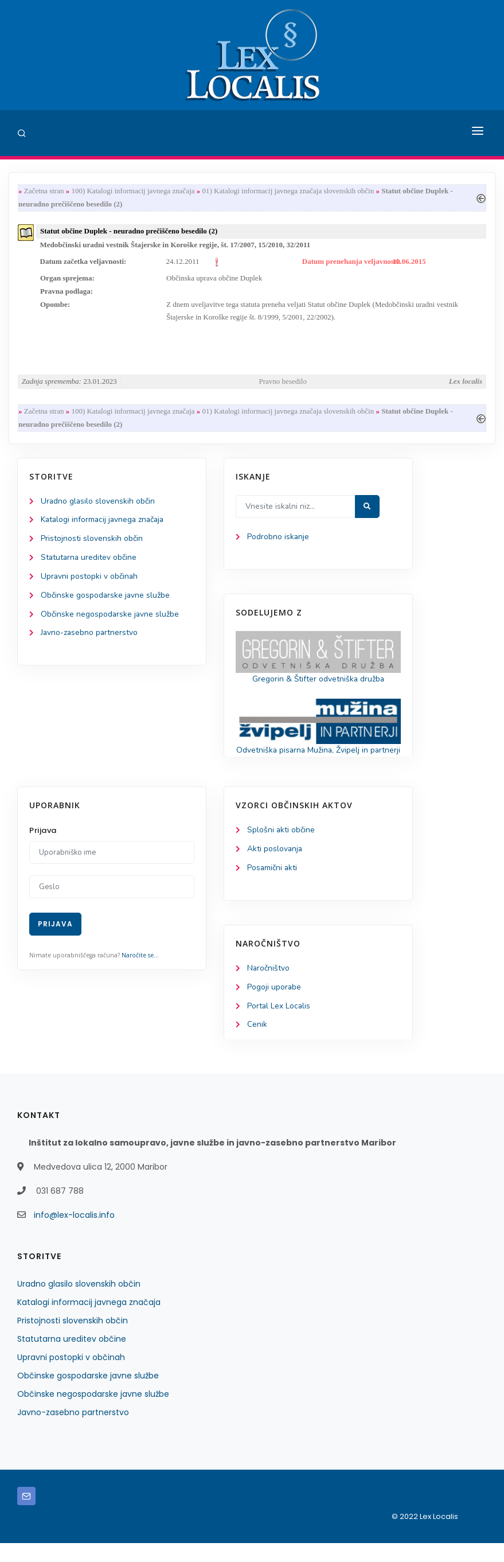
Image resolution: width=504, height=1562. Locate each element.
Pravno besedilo (283, 384)
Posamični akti (272, 886)
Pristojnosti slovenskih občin (92, 542)
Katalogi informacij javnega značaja (104, 523)
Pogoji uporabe (274, 1005)
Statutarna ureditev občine (89, 561)
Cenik (257, 1043)
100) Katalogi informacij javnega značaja (132, 191)
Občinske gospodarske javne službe (106, 599)
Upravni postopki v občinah (90, 580)
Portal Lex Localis (279, 1024)
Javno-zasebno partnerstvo (90, 637)
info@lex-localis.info (74, 1234)
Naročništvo (268, 986)
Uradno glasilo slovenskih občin (98, 504)
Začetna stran (44, 191)
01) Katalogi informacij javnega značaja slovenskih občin (288, 191)
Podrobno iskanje (278, 540)
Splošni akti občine (281, 847)
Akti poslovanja (275, 867)
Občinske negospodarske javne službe (110, 618)
